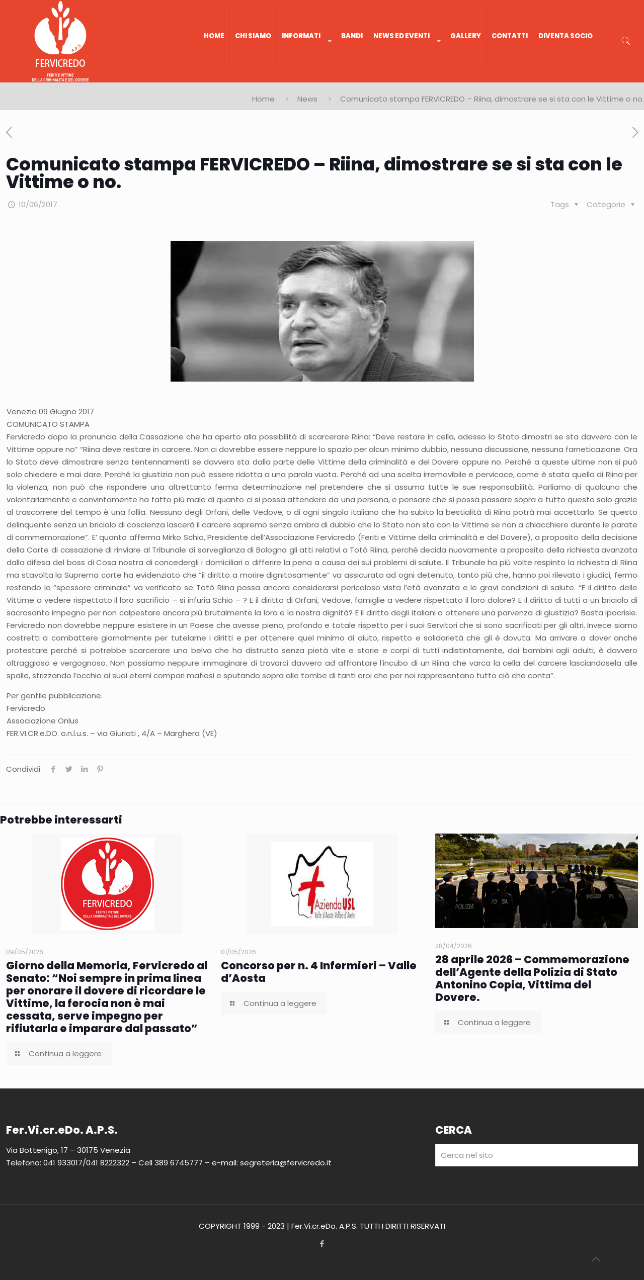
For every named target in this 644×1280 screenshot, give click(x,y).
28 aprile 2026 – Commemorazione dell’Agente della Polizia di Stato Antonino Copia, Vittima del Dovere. (532, 978)
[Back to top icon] (595, 1259)
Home (263, 99)
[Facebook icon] (322, 1243)
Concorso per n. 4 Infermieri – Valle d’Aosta (319, 971)
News (307, 99)
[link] (306, 77)
